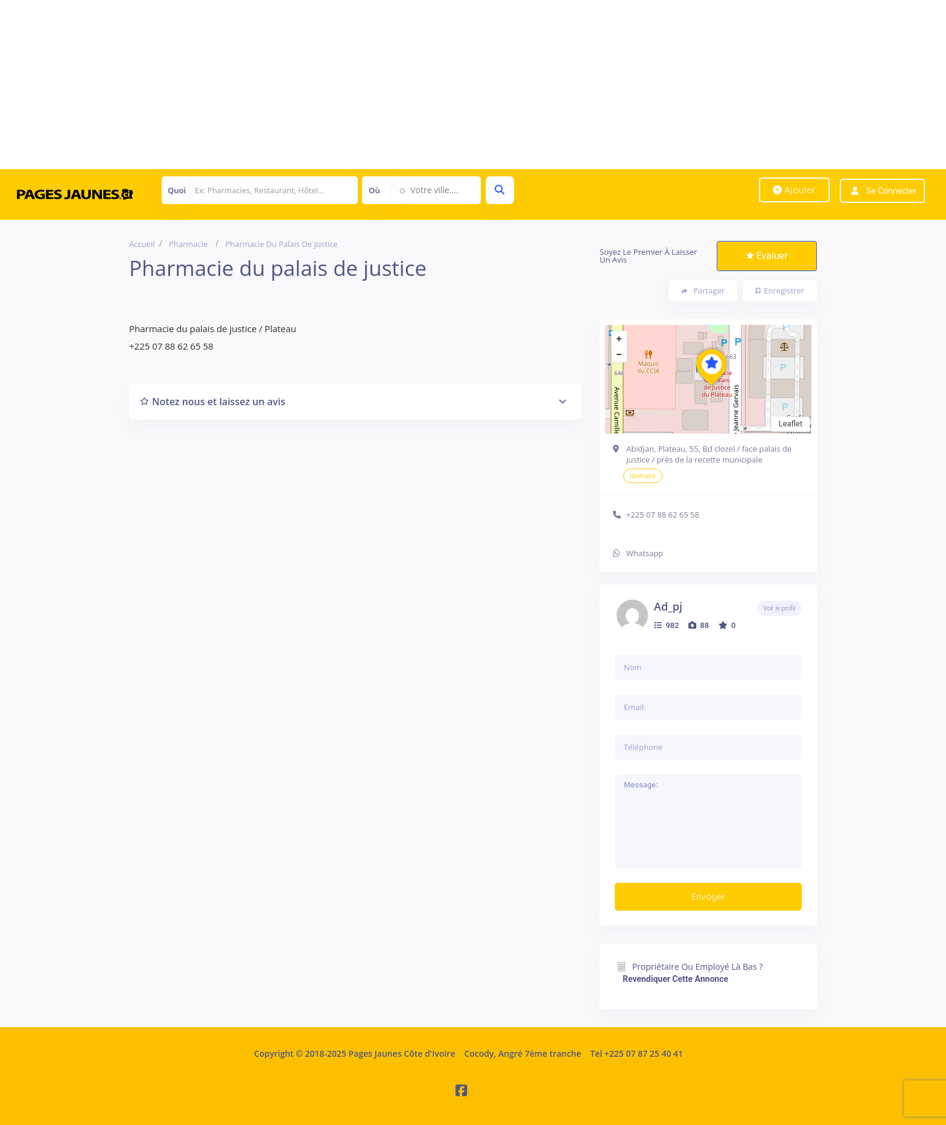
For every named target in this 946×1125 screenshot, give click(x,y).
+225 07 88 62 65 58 (662, 514)
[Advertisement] (362, 84)
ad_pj (668, 606)
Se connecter (891, 191)
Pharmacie (188, 244)
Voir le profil (779, 608)
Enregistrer (780, 290)
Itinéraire (643, 476)
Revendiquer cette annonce (675, 979)
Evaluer (767, 255)
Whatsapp (644, 553)
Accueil (142, 244)
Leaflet (791, 423)
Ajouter (794, 190)
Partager (703, 290)
